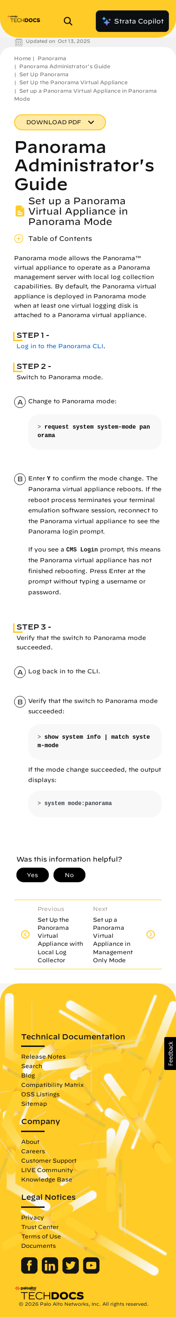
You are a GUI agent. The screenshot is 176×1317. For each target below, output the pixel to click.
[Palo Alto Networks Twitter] (71, 1271)
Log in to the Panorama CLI (59, 346)
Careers (33, 1151)
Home (22, 58)
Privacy (32, 1217)
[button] (170, 1053)
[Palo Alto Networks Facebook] (30, 1271)
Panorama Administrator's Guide (64, 66)
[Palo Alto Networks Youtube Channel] (91, 1271)
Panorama (52, 58)
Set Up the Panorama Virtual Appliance (73, 82)
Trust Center (40, 1226)
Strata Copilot (132, 21)
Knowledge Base (46, 1179)
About (30, 1141)
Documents (38, 1245)
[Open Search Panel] (71, 21)
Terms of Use (41, 1236)
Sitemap (34, 1103)
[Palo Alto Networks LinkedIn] (51, 1271)
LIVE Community (47, 1169)
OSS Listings (40, 1094)
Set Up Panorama (44, 74)
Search (31, 1065)
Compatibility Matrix (52, 1084)
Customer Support (49, 1160)
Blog (28, 1075)
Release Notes (43, 1056)
